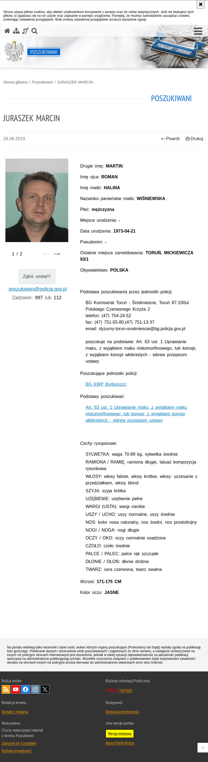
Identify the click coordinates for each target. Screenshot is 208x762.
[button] (198, 31)
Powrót (170, 138)
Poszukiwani (42, 82)
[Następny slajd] (56, 254)
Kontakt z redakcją (15, 711)
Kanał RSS (6, 689)
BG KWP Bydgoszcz (106, 384)
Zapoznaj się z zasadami (19, 743)
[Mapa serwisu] (16, 30)
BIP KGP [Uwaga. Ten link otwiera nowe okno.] (126, 690)
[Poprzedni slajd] (46, 254)
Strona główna (15, 82)
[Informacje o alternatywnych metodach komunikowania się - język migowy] (25, 30)
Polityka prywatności (16, 750)
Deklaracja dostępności (122, 711)
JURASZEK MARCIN (75, 82)
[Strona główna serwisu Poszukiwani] (7, 30)
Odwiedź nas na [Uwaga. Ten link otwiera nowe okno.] (15, 689)
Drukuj (194, 138)
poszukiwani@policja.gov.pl (38, 289)
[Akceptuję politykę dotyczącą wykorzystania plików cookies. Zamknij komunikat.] (201, 4)
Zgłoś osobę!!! (37, 276)
